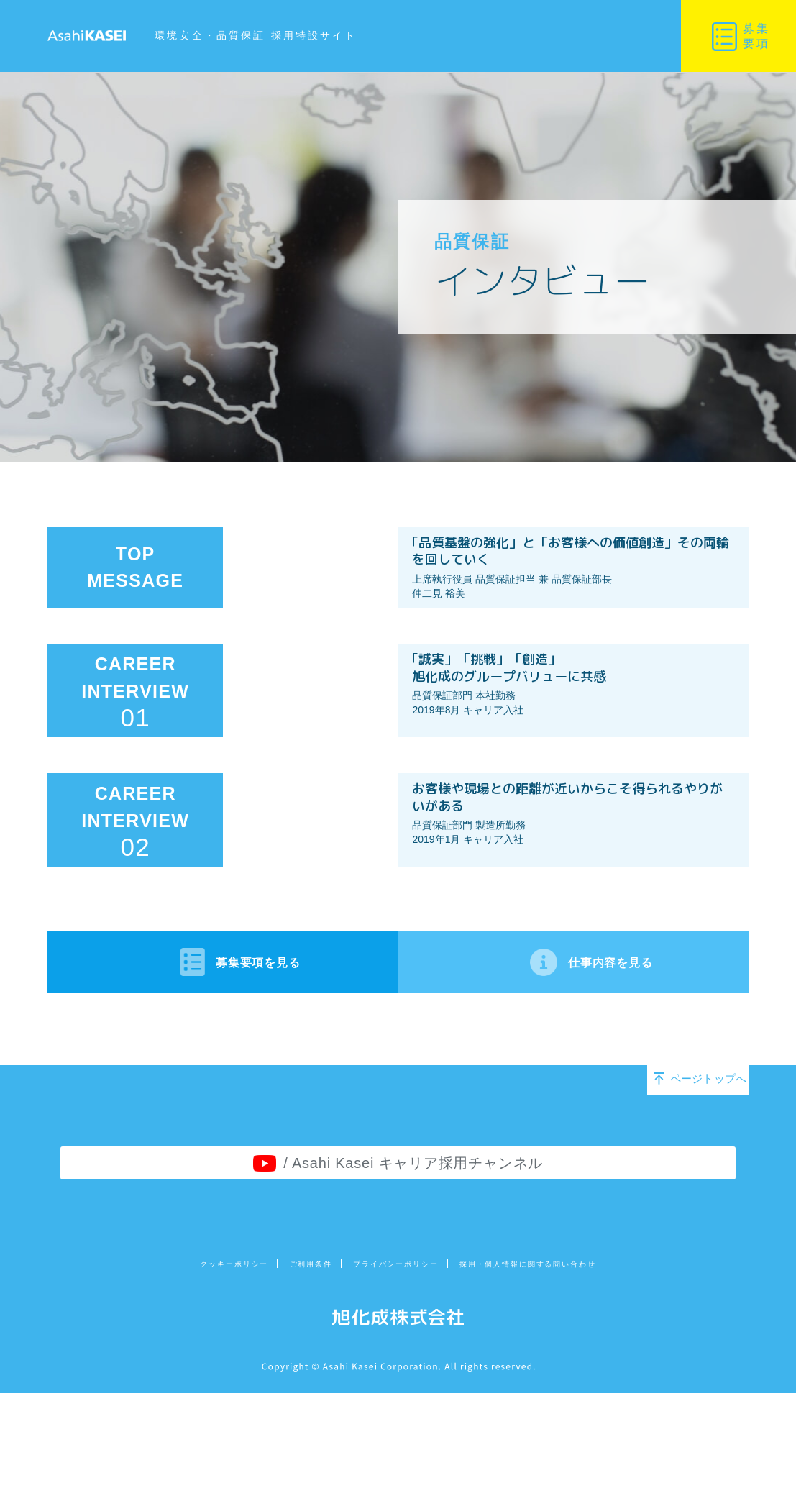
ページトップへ (687, 1178)
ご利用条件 (260, 1379)
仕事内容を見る (580, 1056)
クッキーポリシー (147, 1379)
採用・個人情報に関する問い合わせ (592, 1379)
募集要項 (756, 36)
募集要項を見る (217, 1056)
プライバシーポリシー (387, 1379)
